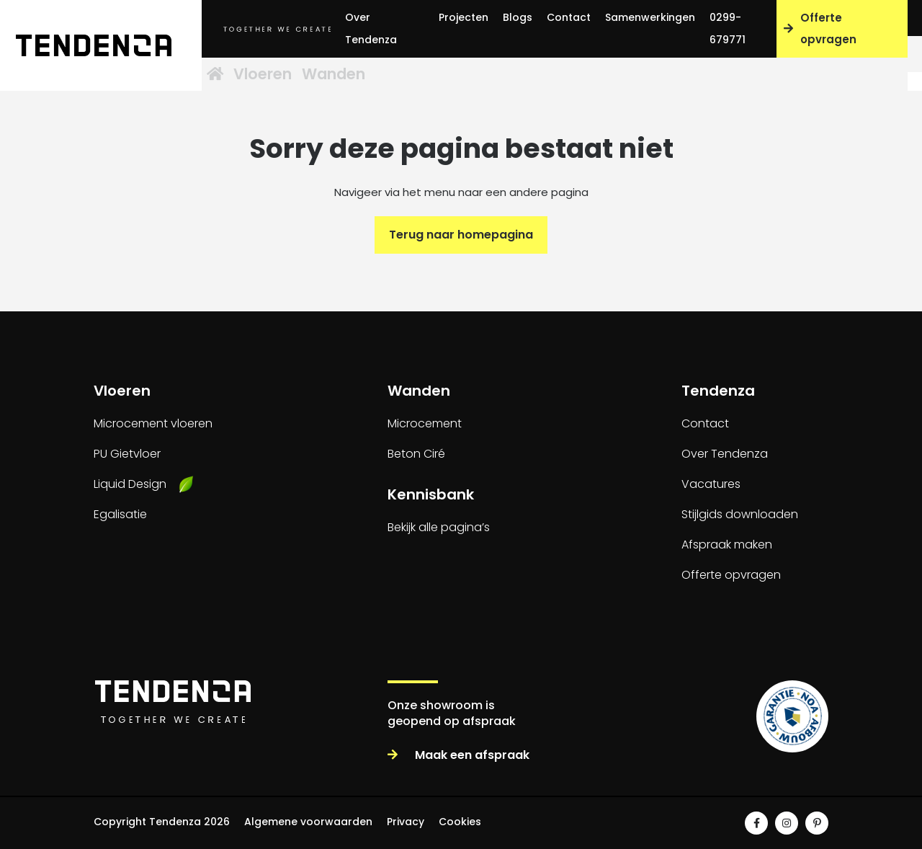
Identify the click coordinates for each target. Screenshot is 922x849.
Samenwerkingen (650, 17)
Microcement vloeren (153, 423)
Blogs (517, 17)
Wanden (390, 75)
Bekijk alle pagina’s (439, 527)
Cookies (460, 821)
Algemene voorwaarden (308, 821)
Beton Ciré (416, 453)
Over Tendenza (371, 28)
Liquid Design (130, 484)
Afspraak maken (726, 544)
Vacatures (710, 484)
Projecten (463, 17)
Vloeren (301, 75)
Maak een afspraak (458, 755)
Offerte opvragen (820, 28)
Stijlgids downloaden (739, 514)
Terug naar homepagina (461, 234)
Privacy (405, 821)
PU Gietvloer (127, 453)
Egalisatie (120, 514)
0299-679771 (728, 28)
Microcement (425, 423)
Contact (569, 17)
